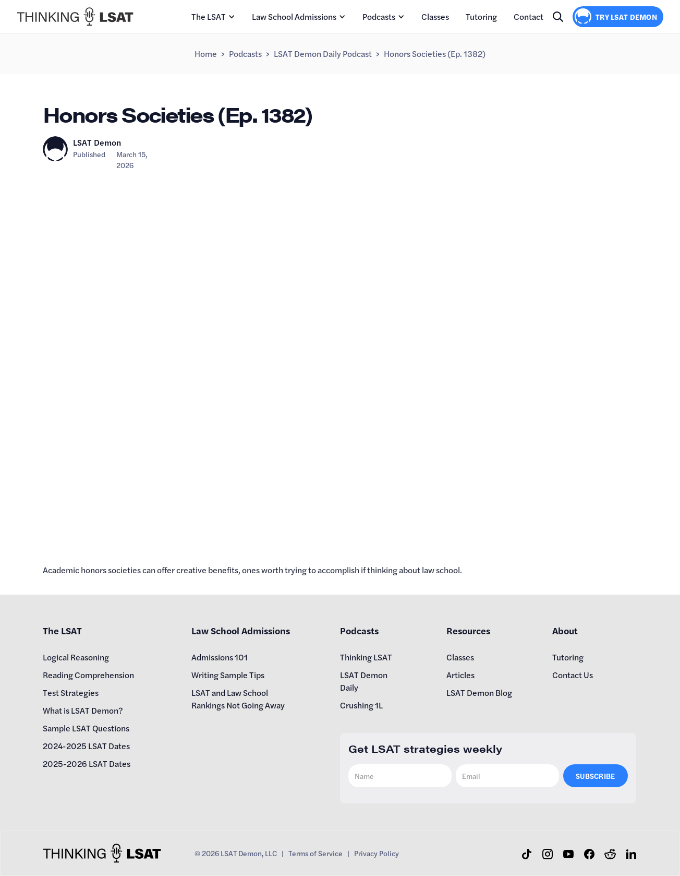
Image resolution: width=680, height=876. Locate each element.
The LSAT (208, 16)
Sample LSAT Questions (86, 728)
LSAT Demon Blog (479, 692)
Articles (460, 675)
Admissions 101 (219, 657)
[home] (75, 16)
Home (206, 54)
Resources (468, 630)
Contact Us (572, 675)
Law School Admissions (294, 16)
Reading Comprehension (88, 675)
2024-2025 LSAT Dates (86, 746)
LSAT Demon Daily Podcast (323, 54)
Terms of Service (315, 853)
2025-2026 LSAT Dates (86, 763)
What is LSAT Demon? (83, 710)
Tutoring (481, 16)
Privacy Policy (376, 853)
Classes (435, 16)
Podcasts (378, 16)
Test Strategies (71, 692)
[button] (213, 16)
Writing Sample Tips (227, 675)
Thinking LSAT (366, 657)
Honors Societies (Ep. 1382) (434, 54)
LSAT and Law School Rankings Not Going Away (238, 698)
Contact (528, 16)
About (565, 630)
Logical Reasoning (76, 657)
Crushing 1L (361, 705)
